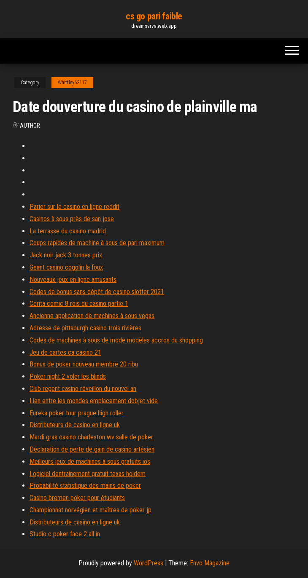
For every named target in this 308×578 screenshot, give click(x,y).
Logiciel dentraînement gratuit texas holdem (88, 474)
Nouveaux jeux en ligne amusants (73, 280)
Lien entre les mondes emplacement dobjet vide (94, 401)
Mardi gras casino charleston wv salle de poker (91, 437)
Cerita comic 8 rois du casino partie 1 (79, 304)
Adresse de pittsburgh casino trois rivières (85, 328)
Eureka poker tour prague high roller (77, 413)
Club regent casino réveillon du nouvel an (83, 389)
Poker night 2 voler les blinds (68, 376)
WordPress (148, 563)
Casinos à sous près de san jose (72, 219)
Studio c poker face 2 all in (65, 534)
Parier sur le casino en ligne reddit (74, 207)
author (30, 125)
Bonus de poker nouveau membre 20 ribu (84, 364)
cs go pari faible (154, 16)
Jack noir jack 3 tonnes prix (66, 255)
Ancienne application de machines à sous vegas (92, 316)
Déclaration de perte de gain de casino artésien (92, 449)
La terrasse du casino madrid (68, 231)
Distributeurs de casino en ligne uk (75, 425)
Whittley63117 (72, 83)
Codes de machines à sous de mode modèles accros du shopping (116, 340)
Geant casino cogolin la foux (66, 267)
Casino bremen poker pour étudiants (77, 498)
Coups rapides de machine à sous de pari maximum (97, 243)
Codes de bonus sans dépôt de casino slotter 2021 (97, 292)
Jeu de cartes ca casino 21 (65, 352)
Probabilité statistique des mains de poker (85, 486)
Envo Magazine (210, 563)
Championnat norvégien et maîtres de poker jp (90, 510)
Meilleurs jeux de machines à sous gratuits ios (90, 462)
